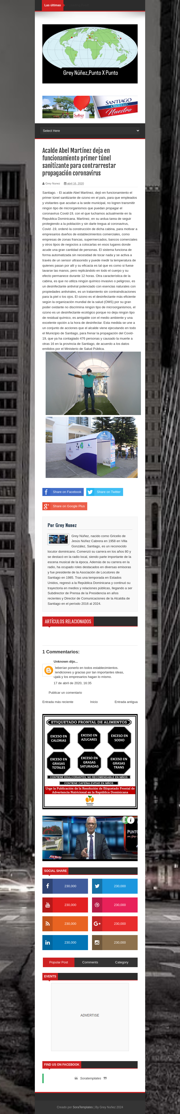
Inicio (94, 702)
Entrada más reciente (57, 702)
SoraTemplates (83, 1107)
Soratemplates (90, 1078)
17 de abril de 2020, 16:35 (73, 683)
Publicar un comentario (65, 692)
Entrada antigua (126, 702)
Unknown (61, 661)
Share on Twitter (103, 492)
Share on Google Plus (63, 506)
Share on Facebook (61, 492)
